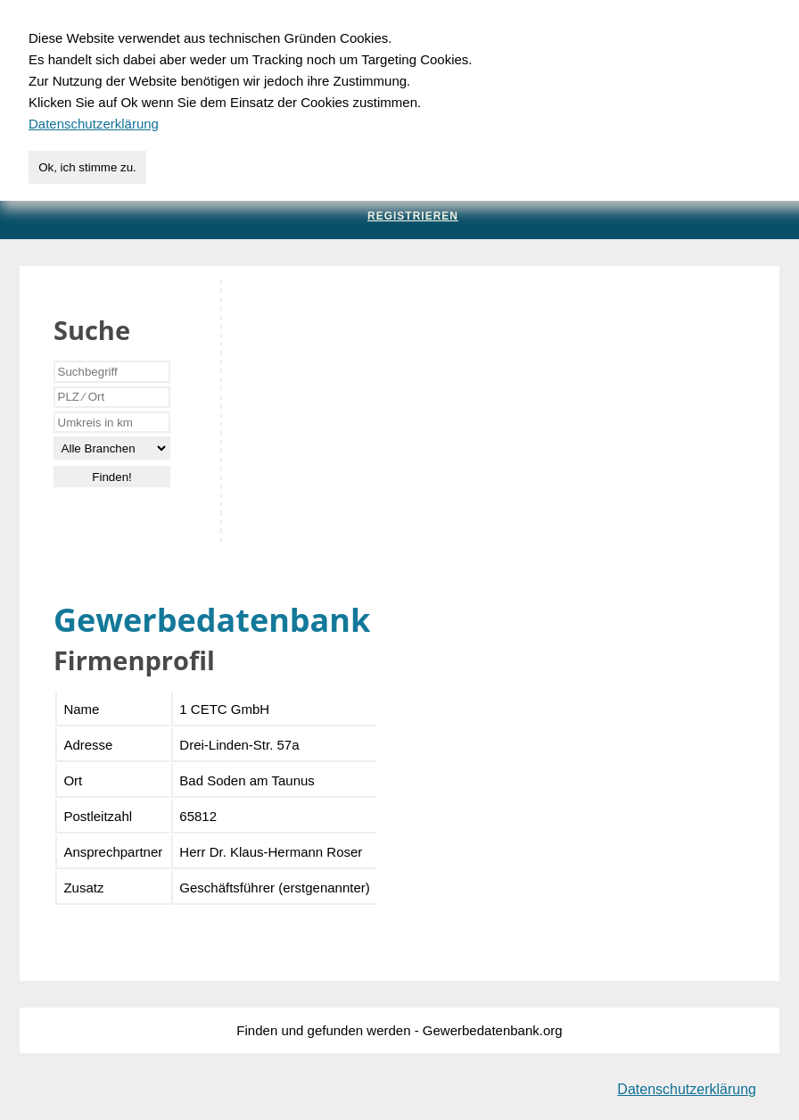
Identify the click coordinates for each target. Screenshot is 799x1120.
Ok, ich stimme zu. (87, 167)
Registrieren (412, 216)
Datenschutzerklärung (686, 1089)
